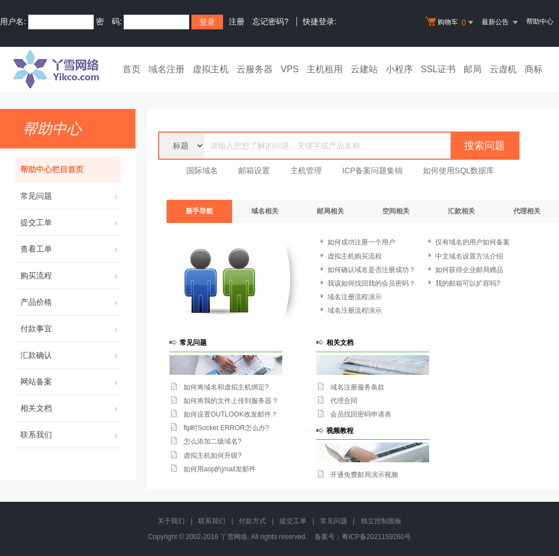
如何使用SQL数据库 (458, 170)
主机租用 (325, 69)
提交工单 (70, 222)
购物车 (450, 22)
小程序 (399, 69)
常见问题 (70, 195)
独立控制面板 (381, 521)
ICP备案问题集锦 (372, 170)
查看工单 (70, 248)
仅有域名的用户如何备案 (472, 242)
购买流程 (70, 275)
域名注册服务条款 (357, 387)
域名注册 (167, 69)
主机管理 (306, 170)
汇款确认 (70, 355)
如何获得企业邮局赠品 (469, 270)
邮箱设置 (254, 170)
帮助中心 (539, 21)
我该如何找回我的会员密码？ (371, 283)
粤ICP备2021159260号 (376, 537)
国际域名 (202, 170)
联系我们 (70, 434)
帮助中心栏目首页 (70, 169)
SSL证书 (438, 69)
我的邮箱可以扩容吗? (467, 283)
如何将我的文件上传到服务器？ (231, 401)
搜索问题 (484, 145)
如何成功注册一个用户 (361, 242)
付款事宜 (70, 328)
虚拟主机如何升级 (211, 455)
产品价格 (70, 302)
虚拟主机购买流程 (354, 256)
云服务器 (255, 69)
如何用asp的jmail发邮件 (220, 469)
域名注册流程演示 (354, 297)
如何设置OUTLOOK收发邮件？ (231, 414)
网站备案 (70, 381)
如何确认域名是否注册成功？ (371, 270)
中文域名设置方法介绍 (469, 256)
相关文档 (70, 408)
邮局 (473, 69)
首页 (132, 69)
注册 (236, 21)
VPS (290, 69)
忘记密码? (270, 21)
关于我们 (171, 521)
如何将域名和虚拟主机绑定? (226, 387)
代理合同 (343, 401)
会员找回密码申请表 (360, 414)
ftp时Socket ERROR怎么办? (226, 428)
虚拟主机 (211, 69)
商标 (534, 69)
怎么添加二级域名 (211, 441)
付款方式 (252, 521)
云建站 (364, 69)
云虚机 (503, 69)
